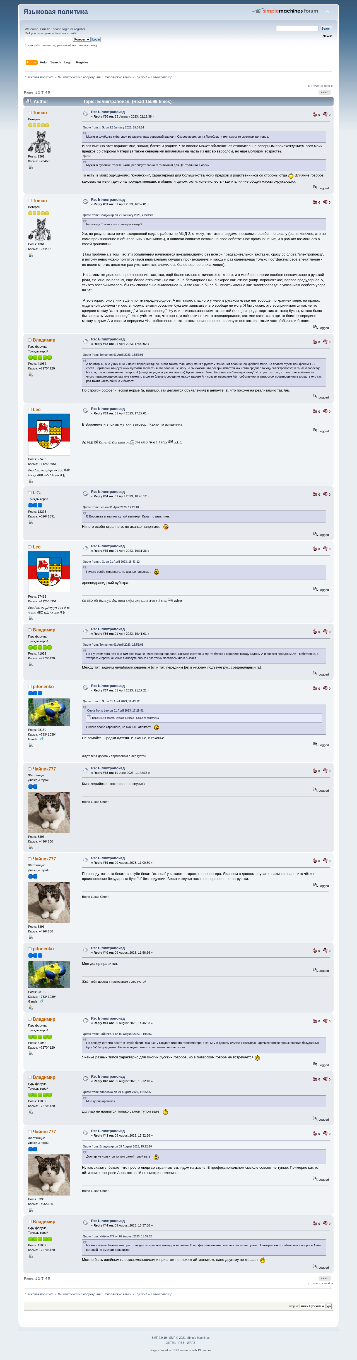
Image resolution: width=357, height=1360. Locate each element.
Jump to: (293, 1306)
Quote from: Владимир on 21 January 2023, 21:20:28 (118, 215)
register (79, 29)
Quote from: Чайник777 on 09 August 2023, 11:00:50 (117, 1033)
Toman (40, 112)
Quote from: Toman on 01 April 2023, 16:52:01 (113, 354)
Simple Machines (198, 1337)
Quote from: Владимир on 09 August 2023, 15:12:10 (117, 1146)
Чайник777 (44, 769)
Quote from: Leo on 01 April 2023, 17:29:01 (111, 507)
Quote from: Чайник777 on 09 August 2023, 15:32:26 (117, 1236)
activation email (63, 33)
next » (328, 86)
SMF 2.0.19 (159, 1337)
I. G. (37, 492)
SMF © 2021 (177, 1337)
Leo (37, 409)
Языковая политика (55, 11)
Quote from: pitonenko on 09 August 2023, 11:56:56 (117, 1092)
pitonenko (43, 686)
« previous (315, 86)
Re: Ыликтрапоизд (108, 112)
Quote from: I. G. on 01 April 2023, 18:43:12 (111, 561)
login (65, 29)
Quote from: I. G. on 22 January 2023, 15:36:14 (113, 127)
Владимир (44, 340)
